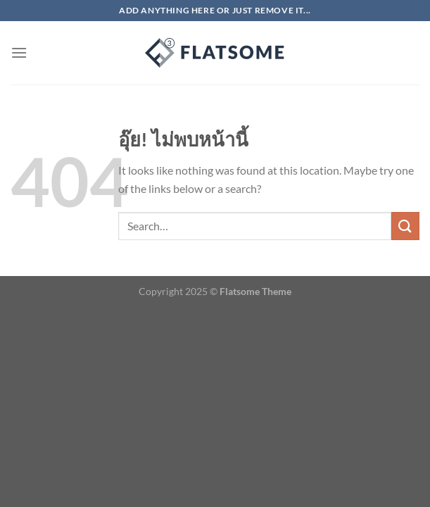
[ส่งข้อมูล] (405, 225)
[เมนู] (19, 52)
